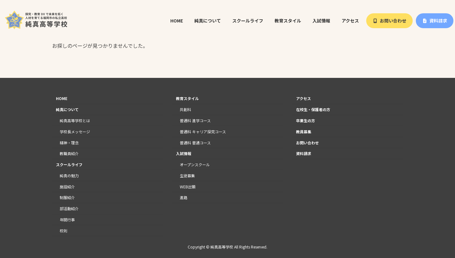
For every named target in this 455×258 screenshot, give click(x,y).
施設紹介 (67, 186)
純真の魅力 (69, 175)
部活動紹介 (69, 208)
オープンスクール (195, 164)
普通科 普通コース (195, 142)
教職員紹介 (69, 153)
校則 (63, 230)
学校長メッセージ (75, 131)
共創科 (185, 109)
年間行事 (67, 219)
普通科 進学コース (195, 120)
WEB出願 (188, 186)
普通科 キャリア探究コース (203, 131)
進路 (183, 197)
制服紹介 (67, 197)
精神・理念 (69, 142)
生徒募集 (187, 175)
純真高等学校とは (75, 120)
